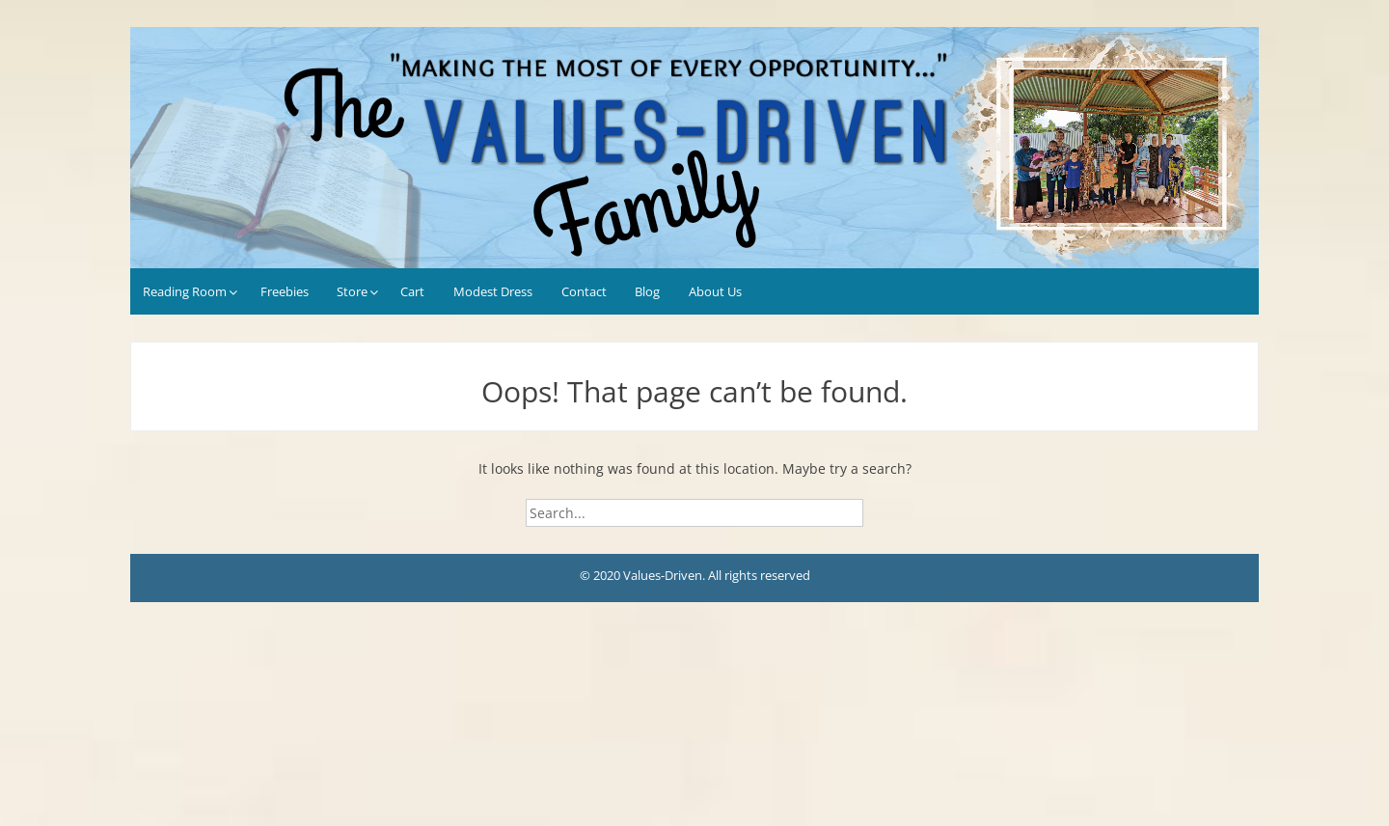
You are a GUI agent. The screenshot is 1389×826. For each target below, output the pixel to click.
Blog (647, 291)
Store (352, 291)
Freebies (284, 291)
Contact (584, 291)
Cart (412, 291)
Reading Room (185, 291)
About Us (715, 291)
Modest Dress (492, 291)
